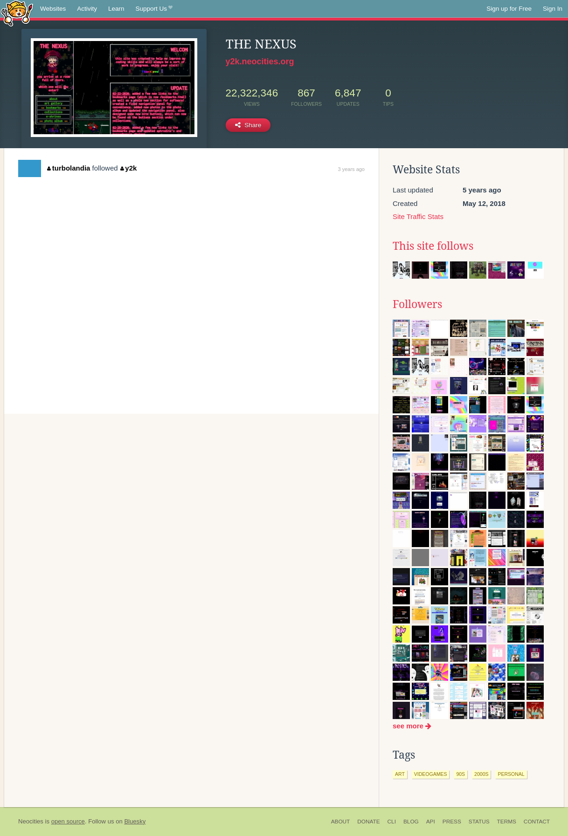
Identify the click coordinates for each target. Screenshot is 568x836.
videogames (430, 774)
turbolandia (68, 168)
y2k (128, 168)
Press (452, 821)
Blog (411, 821)
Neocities (30, 821)
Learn (116, 8)
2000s (481, 774)
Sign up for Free (509, 8)
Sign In (552, 8)
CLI (392, 821)
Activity (87, 8)
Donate (368, 821)
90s (460, 774)
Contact (537, 821)
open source (68, 821)
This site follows (433, 246)
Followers (417, 304)
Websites (53, 8)
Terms (506, 821)
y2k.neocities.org (260, 61)
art (400, 774)
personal (511, 774)
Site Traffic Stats (418, 216)
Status (479, 821)
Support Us (154, 9)
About (340, 821)
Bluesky (134, 821)
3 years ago (351, 169)
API (430, 821)
